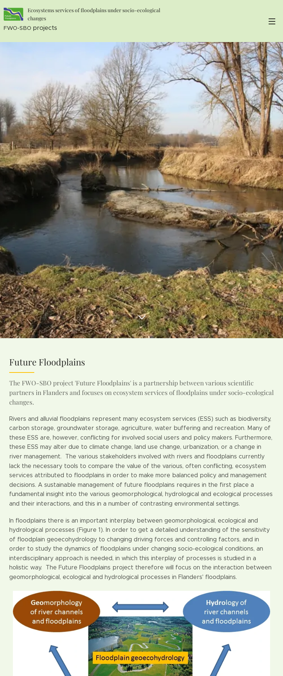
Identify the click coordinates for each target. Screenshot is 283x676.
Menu (272, 21)
